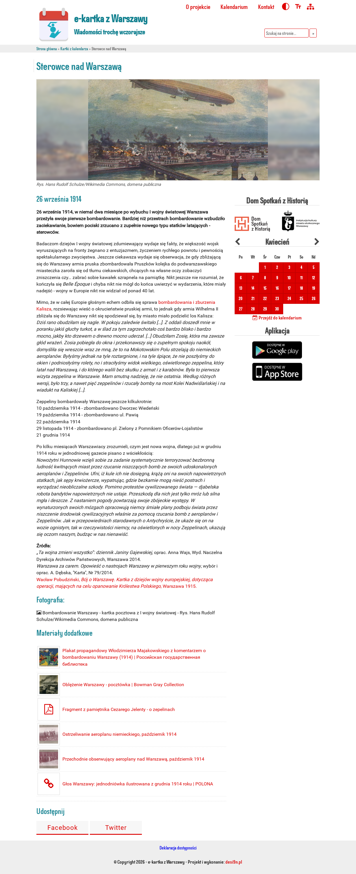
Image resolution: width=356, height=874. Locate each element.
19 (313, 288)
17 (289, 288)
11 (301, 277)
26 (313, 298)
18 (301, 288)
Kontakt (266, 6)
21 (252, 298)
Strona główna (46, 48)
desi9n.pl (233, 861)
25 (301, 298)
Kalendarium (234, 6)
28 (253, 308)
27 (240, 308)
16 (277, 288)
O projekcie (198, 6)
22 (265, 298)
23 (277, 298)
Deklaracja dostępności (178, 847)
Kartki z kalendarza (74, 48)
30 (277, 308)
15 (265, 288)
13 (240, 288)
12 (313, 277)
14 (252, 288)
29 (265, 308)
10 (289, 277)
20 (240, 298)
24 (289, 298)
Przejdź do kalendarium (277, 317)
